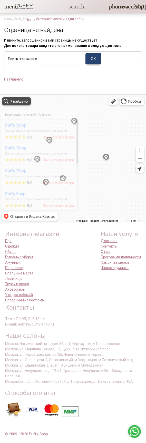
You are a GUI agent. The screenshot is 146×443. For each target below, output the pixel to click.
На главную (14, 79)
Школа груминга (115, 268)
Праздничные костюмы (25, 300)
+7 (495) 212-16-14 (29, 319)
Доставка (109, 241)
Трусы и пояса (17, 284)
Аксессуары (15, 289)
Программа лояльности (121, 257)
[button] (7, 6)
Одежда (12, 246)
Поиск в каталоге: (23, 59)
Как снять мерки (115, 262)
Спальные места (19, 273)
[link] (128, 6)
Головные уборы (19, 257)
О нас (105, 252)
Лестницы (13, 279)
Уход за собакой (19, 295)
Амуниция (14, 262)
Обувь (10, 252)
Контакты (109, 246)
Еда (8, 241)
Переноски (14, 268)
